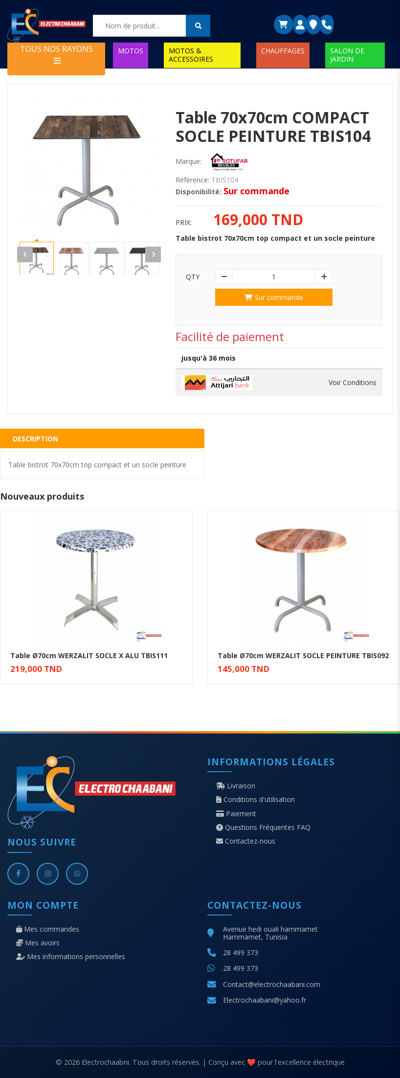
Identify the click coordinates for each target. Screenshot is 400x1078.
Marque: (188, 161)
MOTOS (130, 50)
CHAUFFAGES (283, 50)
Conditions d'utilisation (255, 799)
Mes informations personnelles (70, 957)
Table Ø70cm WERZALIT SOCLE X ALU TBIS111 (89, 655)
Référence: (192, 180)
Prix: (184, 223)
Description (35, 438)
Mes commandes (47, 929)
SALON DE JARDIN (347, 54)
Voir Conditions (353, 383)
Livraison (235, 786)
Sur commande (273, 297)
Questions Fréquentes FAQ (263, 827)
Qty (193, 277)
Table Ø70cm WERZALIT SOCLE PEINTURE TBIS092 (303, 655)
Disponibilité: (199, 192)
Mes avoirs (38, 943)
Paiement (236, 814)
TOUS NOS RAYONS (56, 54)
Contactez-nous (245, 841)
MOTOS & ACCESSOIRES (191, 54)
